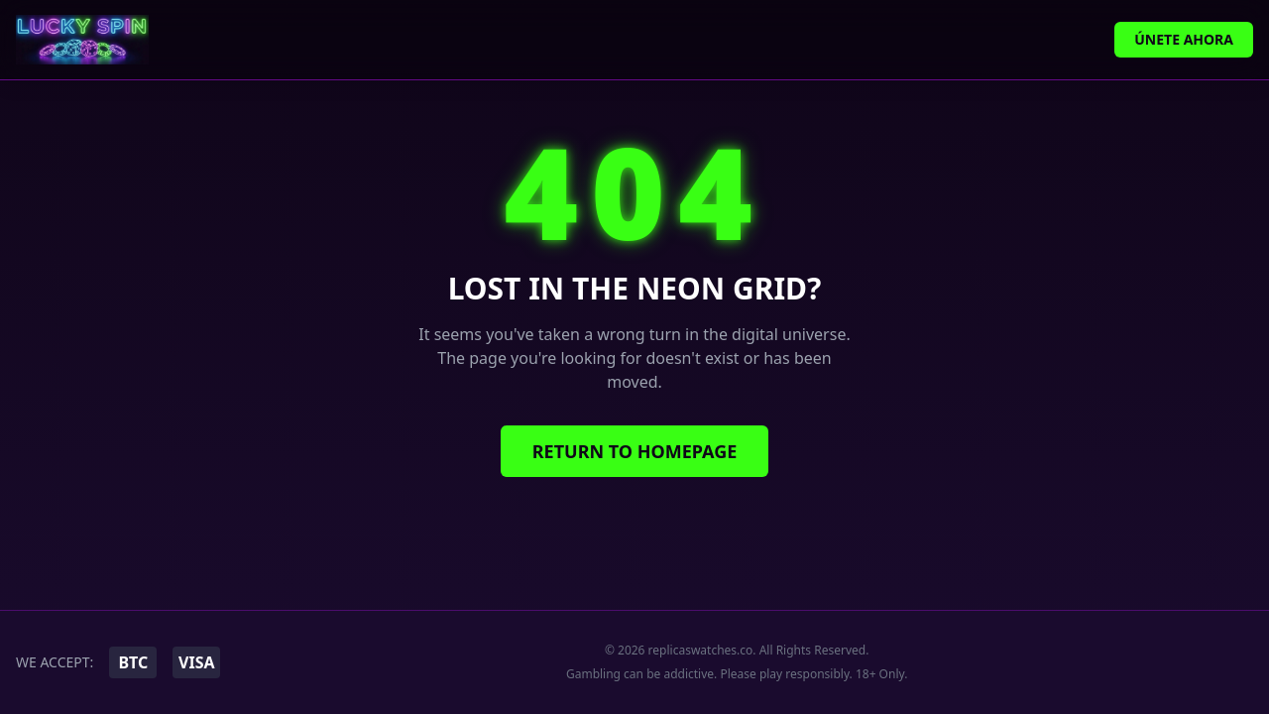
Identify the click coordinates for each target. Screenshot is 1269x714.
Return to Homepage (635, 451)
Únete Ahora (1183, 39)
